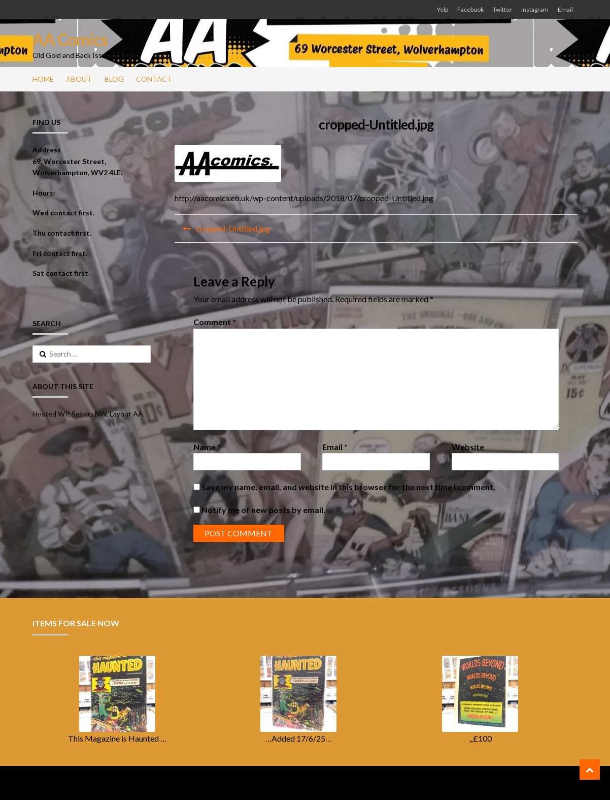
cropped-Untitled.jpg (233, 228)
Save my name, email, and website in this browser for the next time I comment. (348, 487)
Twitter (502, 9)
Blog (114, 79)
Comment (214, 322)
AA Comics (70, 39)
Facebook (470, 9)
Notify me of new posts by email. (263, 510)
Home (43, 79)
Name (207, 447)
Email (565, 9)
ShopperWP (158, 783)
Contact (154, 79)
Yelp (442, 9)
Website (468, 447)
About (79, 79)
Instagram (535, 9)
